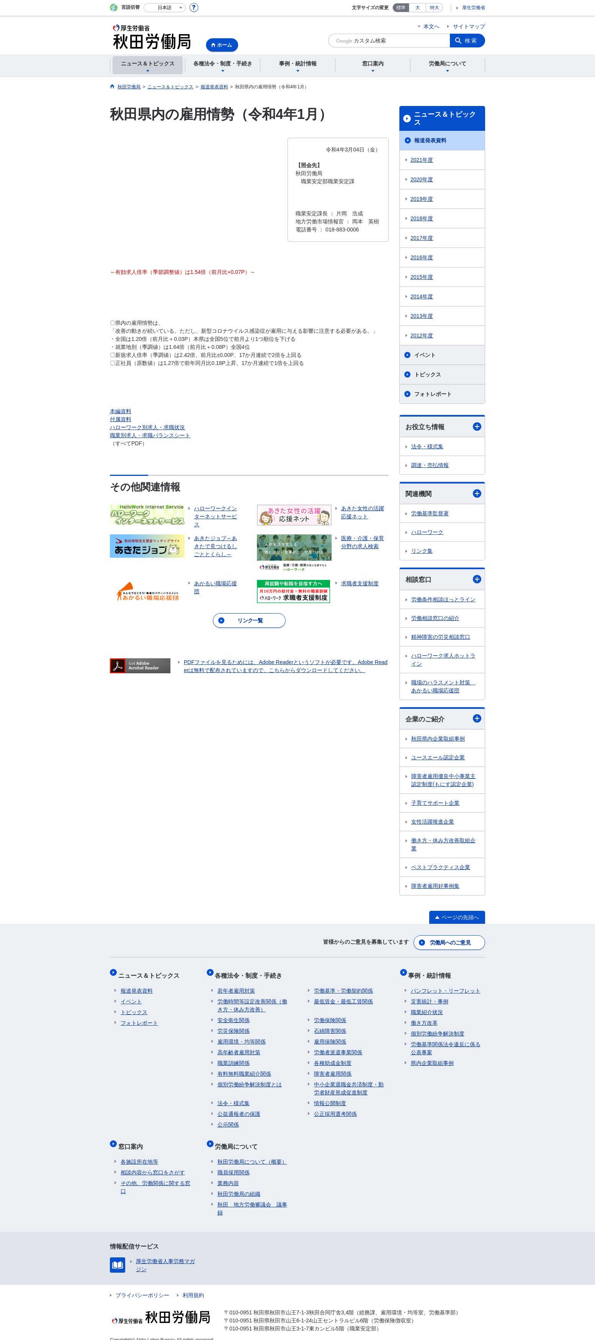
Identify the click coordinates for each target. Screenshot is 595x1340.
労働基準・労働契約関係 (343, 986)
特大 (434, 7)
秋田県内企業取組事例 (438, 741)
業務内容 (228, 1173)
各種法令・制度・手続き (251, 973)
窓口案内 (133, 1139)
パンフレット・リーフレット (446, 986)
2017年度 (421, 238)
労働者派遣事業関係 (338, 1047)
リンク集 (422, 552)
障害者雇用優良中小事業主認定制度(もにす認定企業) (443, 782)
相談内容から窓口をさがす (153, 1162)
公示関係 (228, 1120)
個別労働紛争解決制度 (437, 1029)
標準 (400, 7)
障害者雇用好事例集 (435, 888)
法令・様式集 (427, 447)
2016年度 (421, 257)
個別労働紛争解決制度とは (249, 1079)
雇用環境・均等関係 (241, 1037)
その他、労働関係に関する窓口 (155, 1177)
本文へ (431, 26)
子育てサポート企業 (435, 805)
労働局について (238, 1139)
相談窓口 (443, 580)
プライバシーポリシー (142, 1285)
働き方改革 (424, 1018)
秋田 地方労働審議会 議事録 (252, 1199)
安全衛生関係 (233, 1015)
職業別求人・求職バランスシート (150, 435)
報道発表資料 (430, 140)
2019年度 (421, 199)
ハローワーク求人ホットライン (443, 661)
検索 (471, 40)
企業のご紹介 (443, 720)
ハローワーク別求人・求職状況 (147, 427)
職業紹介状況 (427, 1007)
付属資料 (120, 419)
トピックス (427, 374)
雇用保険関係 (330, 1037)
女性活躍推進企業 (432, 824)
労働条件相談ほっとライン (443, 601)
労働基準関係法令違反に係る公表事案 (446, 1043)
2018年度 (421, 218)
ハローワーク (427, 533)
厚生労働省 (473, 7)
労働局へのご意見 (450, 943)
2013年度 (421, 316)
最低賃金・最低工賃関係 (343, 996)
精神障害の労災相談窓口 (440, 638)
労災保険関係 (233, 1026)
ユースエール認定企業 (438, 759)
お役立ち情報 (443, 426)
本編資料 (120, 411)
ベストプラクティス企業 (440, 869)
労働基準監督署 (430, 514)
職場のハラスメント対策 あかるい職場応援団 (443, 688)
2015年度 (421, 277)
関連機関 (443, 494)
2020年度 (421, 179)
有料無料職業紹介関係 (244, 1069)
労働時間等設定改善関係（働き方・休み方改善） (252, 1000)
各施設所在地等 (139, 1152)
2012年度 (421, 335)
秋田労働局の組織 (238, 1184)
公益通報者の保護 (238, 1109)
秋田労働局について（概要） (252, 1152)
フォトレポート (433, 394)
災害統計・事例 (429, 996)
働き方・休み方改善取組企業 (443, 846)
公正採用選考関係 (335, 1109)
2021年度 (421, 160)
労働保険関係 (330, 1015)
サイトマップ (469, 26)
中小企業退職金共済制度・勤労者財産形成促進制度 (349, 1083)
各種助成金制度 (332, 1058)
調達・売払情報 (430, 465)
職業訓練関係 (233, 1058)
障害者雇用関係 (332, 1069)
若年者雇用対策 (236, 986)
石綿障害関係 (330, 1026)
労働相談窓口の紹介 (435, 619)
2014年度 (421, 296)
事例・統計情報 (432, 973)
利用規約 (193, 1285)
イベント (425, 355)
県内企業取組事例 (432, 1058)
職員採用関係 (233, 1162)
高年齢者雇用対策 (238, 1047)
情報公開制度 (330, 1098)
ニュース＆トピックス (445, 119)
